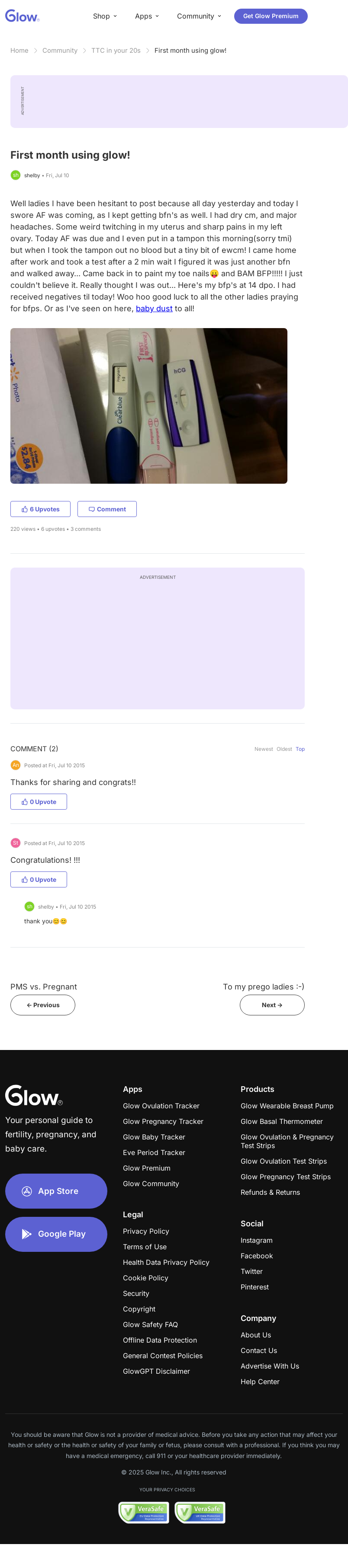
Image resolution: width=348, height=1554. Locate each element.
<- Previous (43, 1004)
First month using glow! (190, 50)
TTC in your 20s (116, 50)
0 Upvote (38, 801)
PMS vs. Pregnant (43, 986)
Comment (107, 509)
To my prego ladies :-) (264, 986)
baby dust (154, 308)
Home (19, 50)
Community (59, 50)
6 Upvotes (40, 509)
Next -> (272, 1004)
